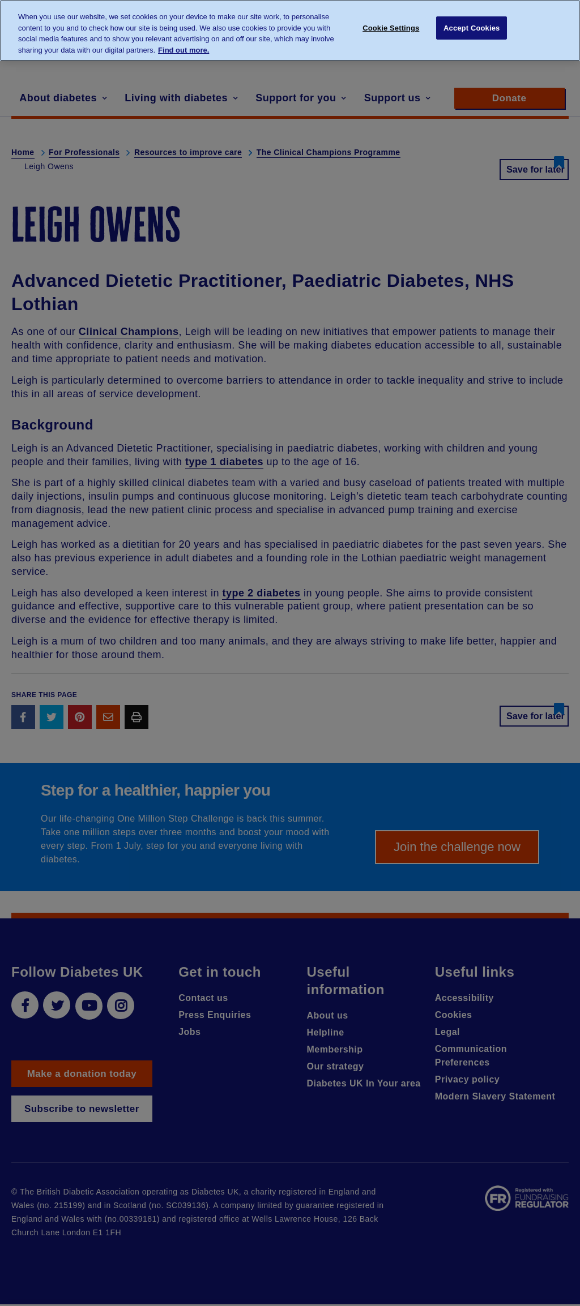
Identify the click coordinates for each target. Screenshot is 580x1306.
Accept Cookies (471, 29)
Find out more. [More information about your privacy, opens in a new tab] (183, 50)
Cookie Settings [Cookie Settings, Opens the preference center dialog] (390, 29)
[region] (290, 30)
